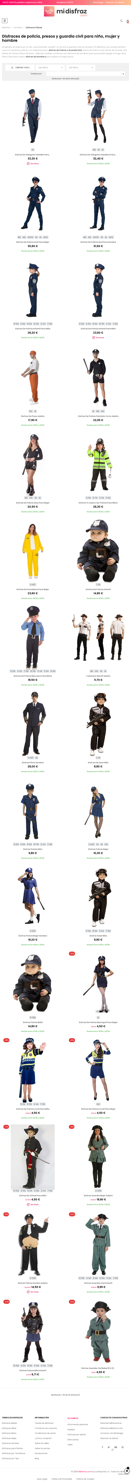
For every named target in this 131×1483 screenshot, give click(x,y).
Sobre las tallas (42, 1443)
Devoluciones (41, 1453)
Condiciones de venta (45, 1433)
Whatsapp (118, 1433)
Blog (37, 1458)
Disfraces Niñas (9, 1428)
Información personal (78, 1424)
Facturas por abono (77, 1434)
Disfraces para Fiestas (12, 1448)
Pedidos (71, 1429)
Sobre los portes (42, 1448)
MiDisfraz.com (85, 1471)
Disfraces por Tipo (10, 1458)
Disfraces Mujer (9, 1438)
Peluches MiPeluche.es (111, 1423)
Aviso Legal (42, 1479)
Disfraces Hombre (10, 1443)
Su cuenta (73, 1418)
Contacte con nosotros (46, 1428)
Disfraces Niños (9, 1433)
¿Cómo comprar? (43, 1438)
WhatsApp (98, 2)
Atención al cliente (115, 2)
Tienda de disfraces (44, 1423)
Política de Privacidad (62, 1479)
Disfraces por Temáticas (13, 1453)
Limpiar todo (20, 67)
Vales (70, 1444)
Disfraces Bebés (9, 1423)
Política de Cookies (85, 1479)
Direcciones (73, 1439)
